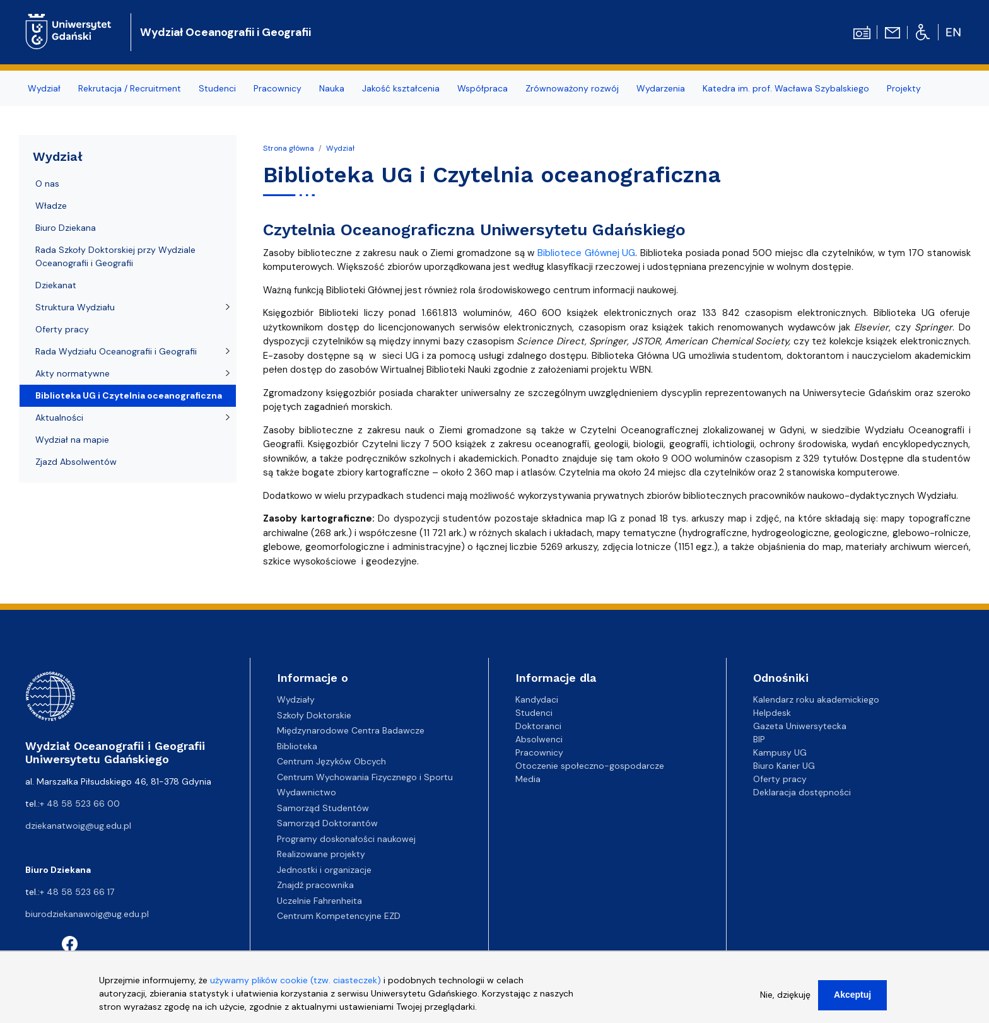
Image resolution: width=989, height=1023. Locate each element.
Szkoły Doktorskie (314, 715)
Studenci (217, 88)
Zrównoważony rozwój (572, 88)
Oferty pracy (62, 329)
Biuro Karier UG (784, 765)
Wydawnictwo (306, 792)
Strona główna (288, 148)
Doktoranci (538, 726)
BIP (759, 739)
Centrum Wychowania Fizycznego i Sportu (365, 777)
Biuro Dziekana (65, 227)
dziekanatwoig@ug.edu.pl (78, 825)
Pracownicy (277, 88)
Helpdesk (772, 712)
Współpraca (482, 88)
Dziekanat (55, 285)
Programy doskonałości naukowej (346, 839)
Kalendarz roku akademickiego (816, 699)
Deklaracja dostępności (802, 792)
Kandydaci (536, 699)
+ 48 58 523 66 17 (77, 891)
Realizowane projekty (321, 854)
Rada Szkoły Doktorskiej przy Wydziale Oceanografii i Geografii (115, 256)
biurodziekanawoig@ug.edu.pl (87, 914)
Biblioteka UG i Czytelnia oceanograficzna (128, 395)
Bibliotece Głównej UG (586, 253)
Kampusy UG (780, 752)
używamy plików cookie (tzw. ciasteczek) (295, 987)
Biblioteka (297, 746)
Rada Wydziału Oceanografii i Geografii (116, 351)
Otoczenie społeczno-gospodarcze (589, 765)
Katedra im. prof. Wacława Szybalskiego (786, 88)
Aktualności (59, 417)
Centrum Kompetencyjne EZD (339, 915)
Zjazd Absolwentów (76, 461)
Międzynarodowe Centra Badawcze (350, 730)
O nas (47, 183)
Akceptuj (852, 1002)
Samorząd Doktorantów (327, 823)
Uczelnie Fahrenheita (319, 900)
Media (528, 779)
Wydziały (296, 699)
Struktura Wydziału (75, 307)
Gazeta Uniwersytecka (799, 726)
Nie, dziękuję (785, 1002)
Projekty (904, 88)
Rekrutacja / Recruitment (129, 88)
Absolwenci (539, 739)
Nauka (331, 88)
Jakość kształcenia (401, 88)
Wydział (44, 88)
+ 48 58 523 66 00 (80, 803)
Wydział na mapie (72, 439)
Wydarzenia (660, 88)
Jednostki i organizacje (324, 869)
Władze (51, 205)
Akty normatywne (72, 373)
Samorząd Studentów (323, 808)
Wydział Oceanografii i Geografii (225, 32)
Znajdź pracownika (315, 885)
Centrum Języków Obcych (331, 761)
